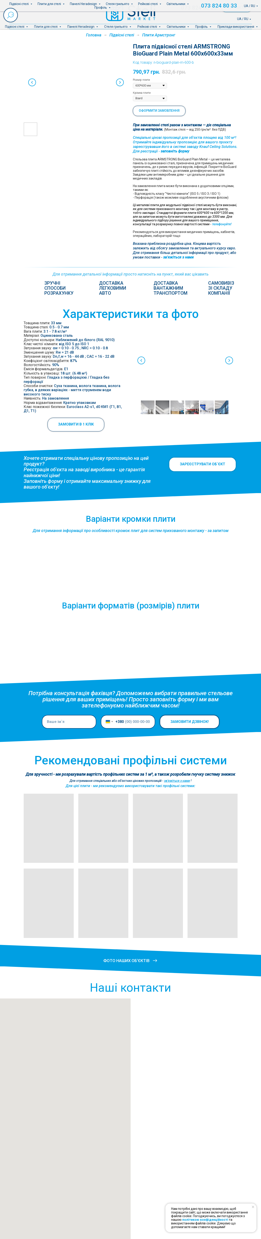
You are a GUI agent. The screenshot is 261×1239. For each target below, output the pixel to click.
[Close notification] (253, 1207)
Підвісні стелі (15, 26)
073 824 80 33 (199, 8)
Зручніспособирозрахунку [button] (58, 288)
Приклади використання (236, 26)
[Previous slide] (32, 82)
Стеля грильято (116, 26)
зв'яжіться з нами (178, 257)
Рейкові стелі (147, 26)
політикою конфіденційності (205, 1219)
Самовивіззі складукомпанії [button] (221, 288)
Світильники (176, 26)
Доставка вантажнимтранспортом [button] (171, 288)
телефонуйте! (222, 224)
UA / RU (242, 19)
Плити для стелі (46, 26)
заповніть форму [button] (175, 151)
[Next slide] (120, 82)
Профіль (201, 26)
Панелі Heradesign (81, 26)
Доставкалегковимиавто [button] (112, 288)
